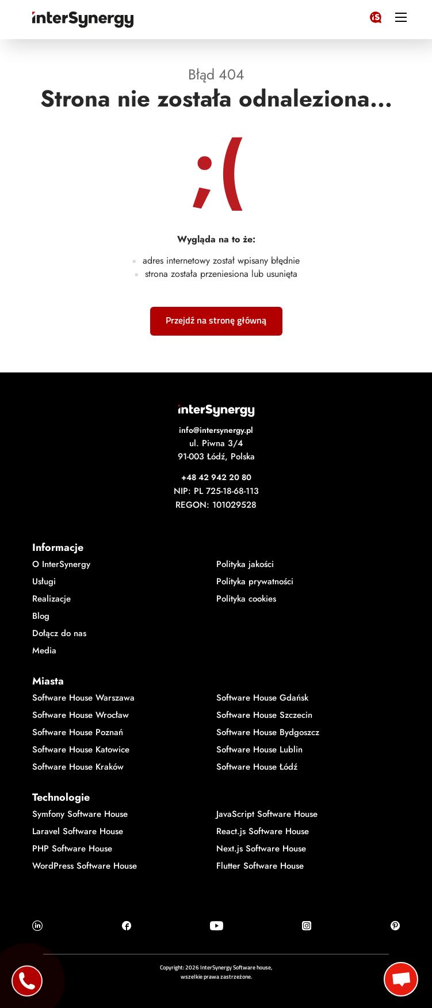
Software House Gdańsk (262, 697)
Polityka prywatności (254, 581)
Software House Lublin (259, 749)
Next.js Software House (261, 848)
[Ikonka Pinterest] (395, 925)
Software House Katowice (80, 749)
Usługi (44, 581)
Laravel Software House (77, 831)
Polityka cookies (246, 598)
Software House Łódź (256, 766)
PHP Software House (72, 848)
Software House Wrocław (80, 715)
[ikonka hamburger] (401, 17)
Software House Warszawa (83, 697)
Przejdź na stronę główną (216, 320)
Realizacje (51, 598)
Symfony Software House (80, 814)
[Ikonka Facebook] (126, 925)
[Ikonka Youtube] (216, 925)
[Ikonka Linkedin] (37, 925)
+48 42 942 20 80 (216, 477)
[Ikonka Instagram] (306, 925)
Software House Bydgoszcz (267, 732)
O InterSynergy (61, 564)
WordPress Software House (84, 865)
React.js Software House (262, 831)
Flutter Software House (260, 865)
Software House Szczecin (264, 715)
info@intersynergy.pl (216, 430)
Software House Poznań (77, 732)
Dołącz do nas (59, 633)
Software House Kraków (78, 766)
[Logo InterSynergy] (375, 15)
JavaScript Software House (267, 814)
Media (44, 650)
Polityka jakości (245, 564)
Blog (40, 616)
